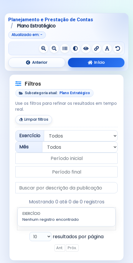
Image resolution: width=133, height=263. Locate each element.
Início (96, 62)
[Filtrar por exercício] (81, 135)
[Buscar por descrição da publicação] (66, 187)
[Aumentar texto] (43, 48)
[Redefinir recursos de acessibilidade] (117, 48)
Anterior (36, 62)
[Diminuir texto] (54, 48)
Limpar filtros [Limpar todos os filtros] (34, 119)
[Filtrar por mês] (80, 147)
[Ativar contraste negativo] (86, 48)
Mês (24, 146)
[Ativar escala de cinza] (64, 48)
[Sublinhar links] (96, 48)
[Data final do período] (66, 171)
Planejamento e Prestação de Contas (50, 19)
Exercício (29, 135)
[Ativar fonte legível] (107, 48)
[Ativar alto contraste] (75, 48)
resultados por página (66, 236)
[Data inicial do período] (66, 158)
